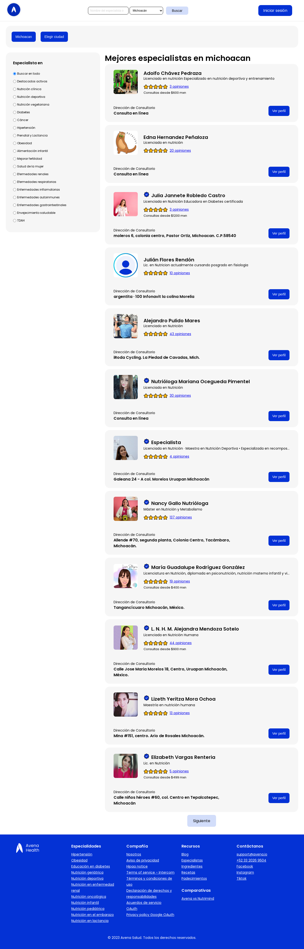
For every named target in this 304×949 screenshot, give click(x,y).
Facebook (245, 866)
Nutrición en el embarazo (92, 914)
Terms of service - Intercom (150, 872)
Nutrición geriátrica (87, 872)
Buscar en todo (28, 74)
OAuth (131, 908)
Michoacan (23, 37)
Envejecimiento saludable (36, 213)
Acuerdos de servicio (143, 902)
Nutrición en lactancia (90, 920)
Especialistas (192, 860)
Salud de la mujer (30, 166)
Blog (184, 854)
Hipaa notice (137, 866)
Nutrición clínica (29, 89)
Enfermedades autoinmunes (38, 197)
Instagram (245, 872)
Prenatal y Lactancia (32, 135)
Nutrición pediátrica (87, 908)
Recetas (188, 872)
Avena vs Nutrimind (197, 898)
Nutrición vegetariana (33, 104)
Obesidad (24, 143)
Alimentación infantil (32, 151)
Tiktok (241, 878)
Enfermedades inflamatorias (38, 189)
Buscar (177, 11)
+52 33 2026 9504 (251, 860)
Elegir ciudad (54, 37)
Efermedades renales (33, 174)
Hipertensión (26, 128)
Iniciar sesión (275, 10)
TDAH (21, 220)
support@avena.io (252, 854)
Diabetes (23, 112)
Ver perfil (279, 111)
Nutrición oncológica (88, 896)
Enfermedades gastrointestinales (41, 205)
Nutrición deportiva (31, 97)
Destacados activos (32, 81)
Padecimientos (194, 878)
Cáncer (22, 120)
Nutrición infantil (85, 902)
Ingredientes (192, 866)
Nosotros (133, 854)
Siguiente (201, 821)
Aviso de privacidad (142, 860)
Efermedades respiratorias (36, 182)
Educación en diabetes (90, 866)
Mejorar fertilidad (29, 159)
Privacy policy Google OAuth (150, 914)
